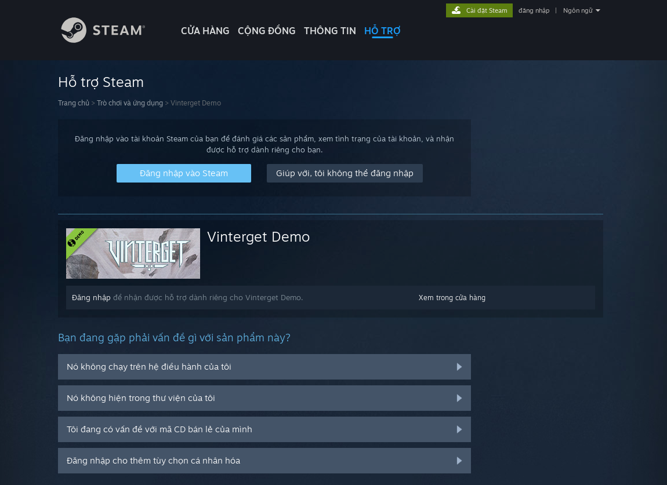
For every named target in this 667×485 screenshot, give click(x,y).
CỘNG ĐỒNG (267, 31)
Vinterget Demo (258, 236)
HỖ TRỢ (382, 31)
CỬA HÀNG (205, 31)
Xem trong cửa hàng (452, 297)
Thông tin (330, 31)
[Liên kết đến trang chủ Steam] (112, 40)
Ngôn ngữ (578, 10)
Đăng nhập (91, 297)
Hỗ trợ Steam (101, 81)
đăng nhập (534, 10)
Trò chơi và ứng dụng (130, 103)
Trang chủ (73, 103)
